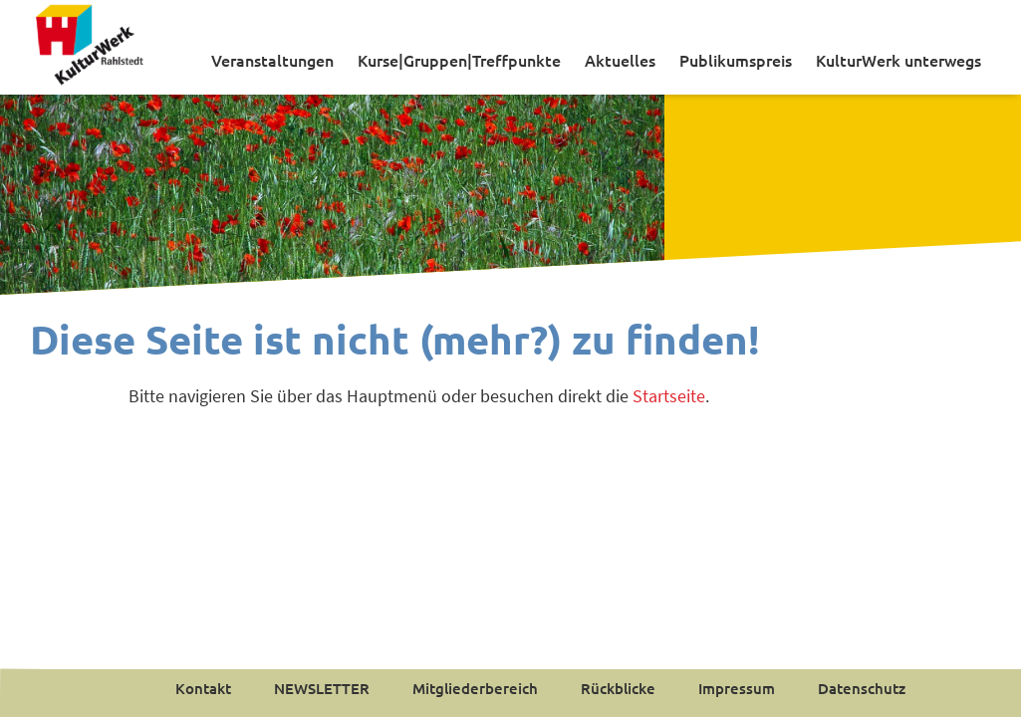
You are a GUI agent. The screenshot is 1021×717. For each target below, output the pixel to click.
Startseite (669, 395)
